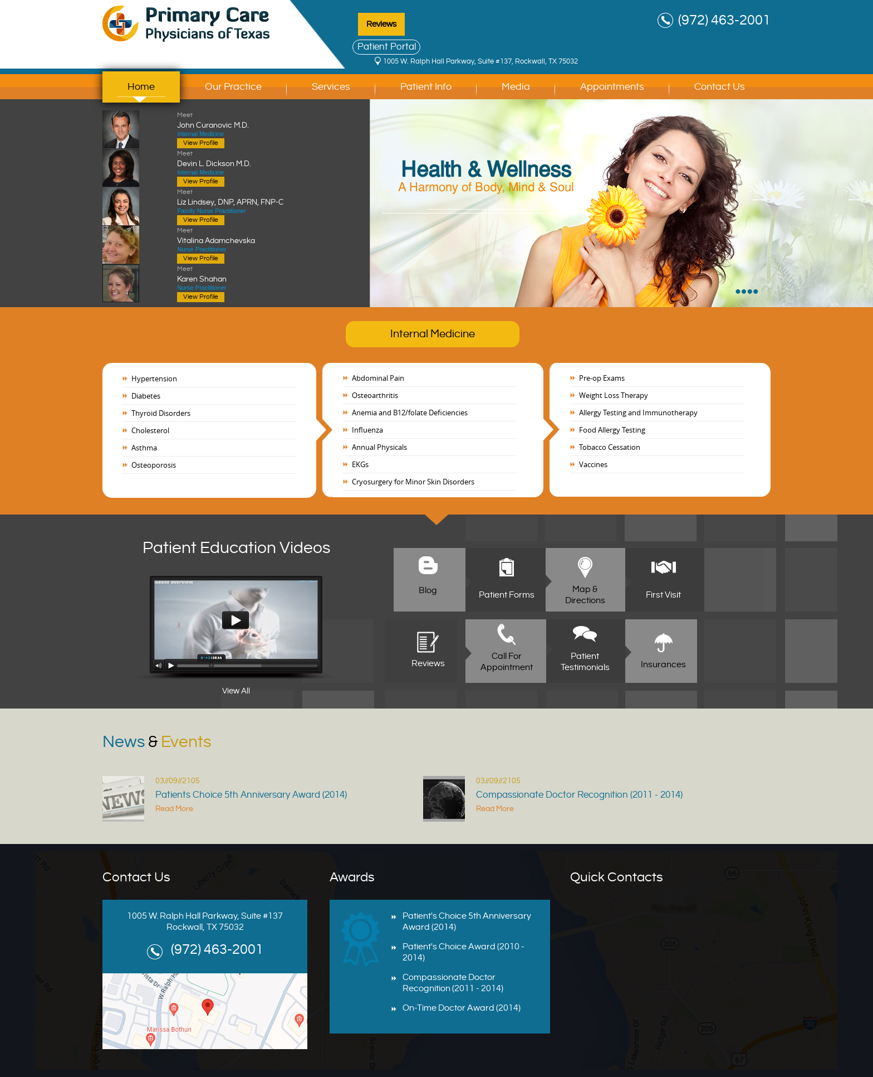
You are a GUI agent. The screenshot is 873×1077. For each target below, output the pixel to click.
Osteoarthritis (375, 395)
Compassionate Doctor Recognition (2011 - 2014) (579, 795)
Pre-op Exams (602, 378)
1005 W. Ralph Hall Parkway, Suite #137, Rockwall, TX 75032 (480, 61)
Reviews (381, 24)
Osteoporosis (153, 465)
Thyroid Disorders (160, 413)
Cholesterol (150, 430)
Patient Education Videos (236, 548)
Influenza (367, 430)
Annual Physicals (379, 447)
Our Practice (233, 86)
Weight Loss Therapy (613, 395)
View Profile (200, 143)
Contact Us (719, 86)
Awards (352, 877)
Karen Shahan (249, 273)
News (156, 742)
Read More (174, 809)
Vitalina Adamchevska (249, 235)
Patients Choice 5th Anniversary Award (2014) (251, 795)
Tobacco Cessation (609, 447)
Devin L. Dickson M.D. (249, 158)
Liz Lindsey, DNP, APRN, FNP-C (249, 196)
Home (141, 86)
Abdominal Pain (378, 378)
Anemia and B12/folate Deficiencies (410, 412)
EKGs (360, 464)
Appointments (612, 86)
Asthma (144, 448)
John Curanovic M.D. (249, 119)
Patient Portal (386, 47)
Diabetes (145, 396)
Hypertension (154, 378)
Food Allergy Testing (612, 430)
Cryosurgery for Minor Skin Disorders (413, 482)
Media (516, 86)
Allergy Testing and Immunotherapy (638, 412)
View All (236, 691)
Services (331, 86)
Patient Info (426, 86)
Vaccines (593, 464)
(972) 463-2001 (724, 20)
